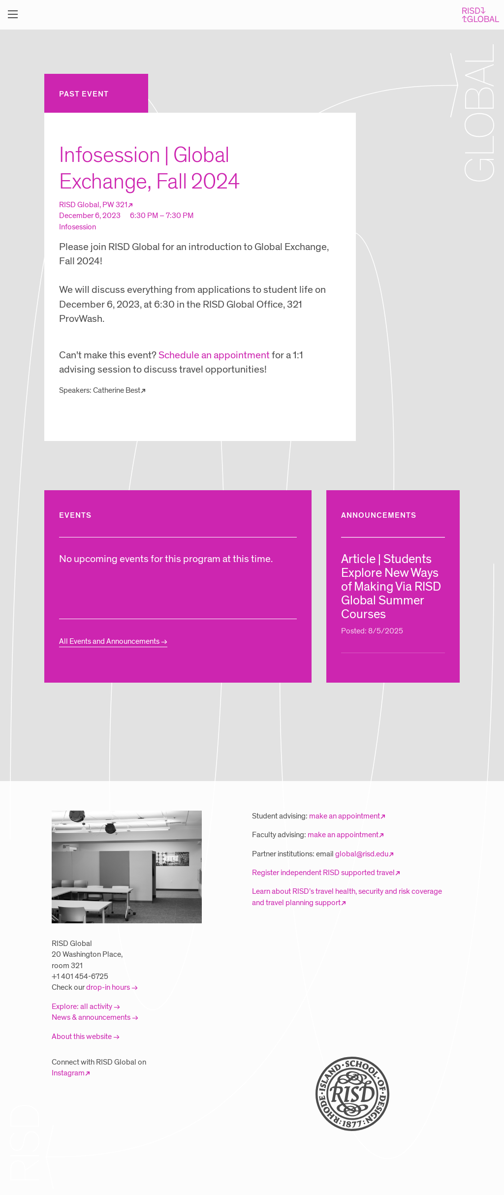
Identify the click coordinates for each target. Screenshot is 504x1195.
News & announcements (91, 1017)
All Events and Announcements (109, 641)
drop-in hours (108, 987)
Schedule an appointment (214, 355)
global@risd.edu (361, 854)
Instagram (68, 1073)
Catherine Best (116, 390)
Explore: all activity (82, 1006)
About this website (82, 1036)
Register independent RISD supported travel (323, 873)
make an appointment (344, 816)
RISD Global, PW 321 (93, 205)
